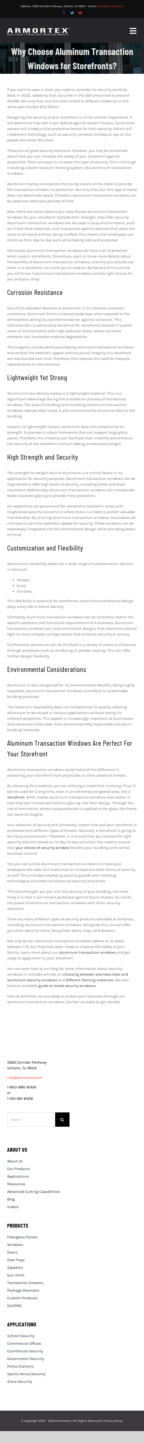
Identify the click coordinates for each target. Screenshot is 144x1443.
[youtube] (80, 13)
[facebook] (64, 13)
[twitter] (72, 13)
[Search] (31, 1119)
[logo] (38, 1042)
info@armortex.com (110, 6)
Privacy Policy (113, 1421)
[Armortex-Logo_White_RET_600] (38, 29)
